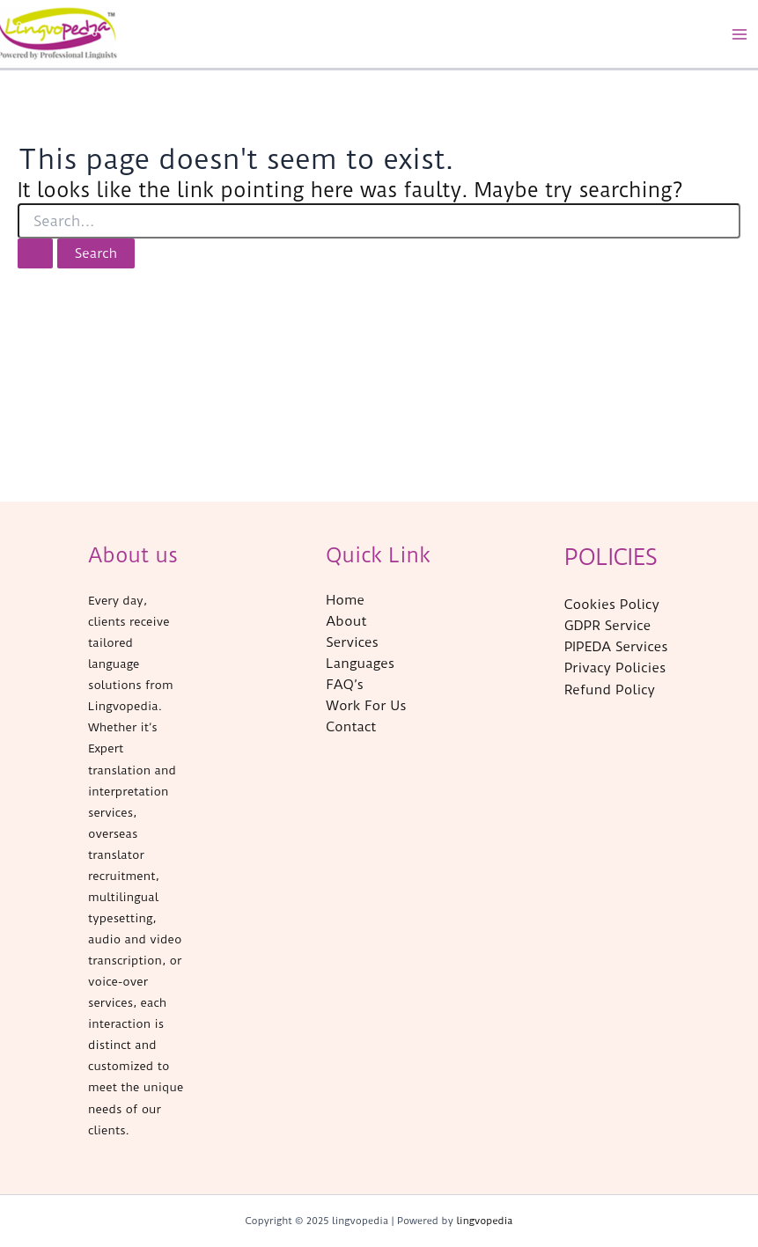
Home (345, 600)
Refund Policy (609, 690)
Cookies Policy (611, 604)
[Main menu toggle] (739, 34)
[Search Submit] (35, 253)
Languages (360, 663)
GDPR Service (607, 626)
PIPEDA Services (616, 647)
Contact (351, 727)
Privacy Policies (615, 668)
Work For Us (366, 706)
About (346, 621)
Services (352, 642)
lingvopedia (484, 1220)
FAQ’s (345, 685)
